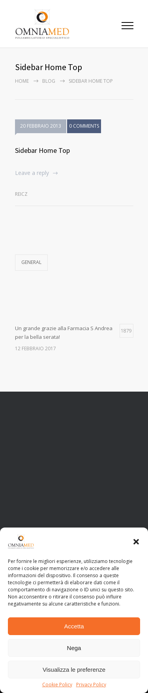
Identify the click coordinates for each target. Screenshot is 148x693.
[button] (136, 542)
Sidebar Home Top (42, 150)
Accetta (74, 626)
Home (22, 81)
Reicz (21, 194)
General (31, 262)
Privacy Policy (91, 684)
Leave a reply (32, 173)
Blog (48, 81)
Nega (74, 648)
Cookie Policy (57, 684)
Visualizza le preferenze (74, 669)
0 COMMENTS (84, 127)
